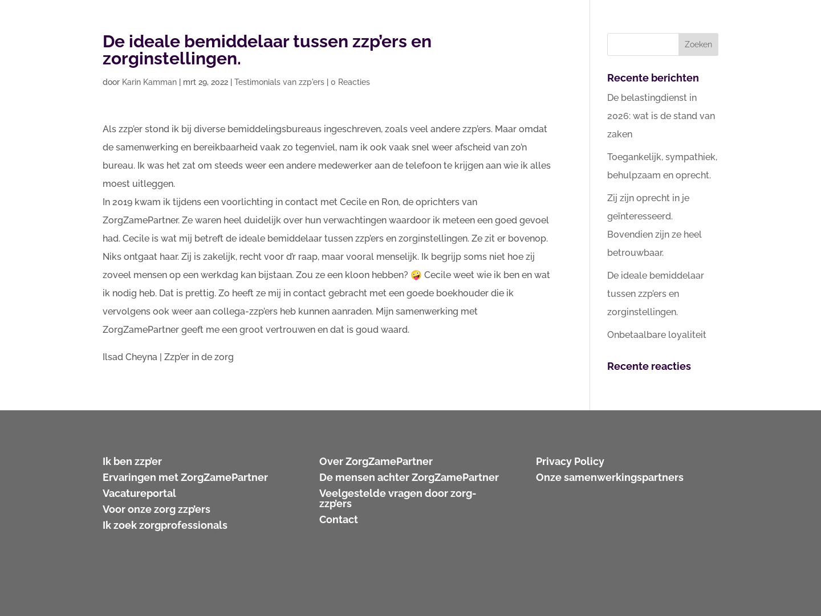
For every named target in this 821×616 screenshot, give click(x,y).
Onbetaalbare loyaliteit (656, 334)
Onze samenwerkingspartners (610, 477)
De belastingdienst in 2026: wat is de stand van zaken (661, 116)
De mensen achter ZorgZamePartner (409, 477)
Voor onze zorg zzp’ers (156, 509)
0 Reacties (350, 82)
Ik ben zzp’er (132, 461)
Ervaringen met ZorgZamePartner (185, 477)
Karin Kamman (149, 82)
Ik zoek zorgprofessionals (165, 525)
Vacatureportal (139, 493)
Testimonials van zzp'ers (279, 82)
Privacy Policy (570, 461)
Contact (338, 519)
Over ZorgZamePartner (376, 461)
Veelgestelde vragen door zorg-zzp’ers (398, 498)
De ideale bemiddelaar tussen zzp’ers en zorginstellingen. (655, 293)
